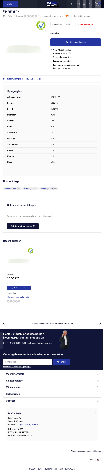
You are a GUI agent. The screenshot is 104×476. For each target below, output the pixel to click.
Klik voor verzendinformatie (18, 299)
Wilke (10, 18)
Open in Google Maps (28, 426)
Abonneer (61, 364)
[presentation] (5, 325)
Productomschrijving (13, 81)
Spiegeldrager (12, 190)
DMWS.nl (71, 471)
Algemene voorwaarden (81, 453)
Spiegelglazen (48, 190)
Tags (38, 81)
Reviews (29, 81)
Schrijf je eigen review (23, 228)
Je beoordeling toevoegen (51, 18)
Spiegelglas (30, 190)
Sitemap (97, 453)
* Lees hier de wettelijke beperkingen (17, 369)
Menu (9, 4)
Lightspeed (52, 471)
